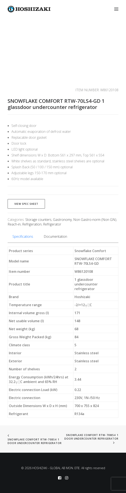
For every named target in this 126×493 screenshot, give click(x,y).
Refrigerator (52, 224)
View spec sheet (26, 204)
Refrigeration (32, 224)
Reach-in (14, 224)
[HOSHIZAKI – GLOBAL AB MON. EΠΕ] (29, 9)
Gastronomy (62, 219)
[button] (116, 9)
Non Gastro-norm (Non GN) (94, 219)
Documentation (55, 236)
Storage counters (38, 219)
